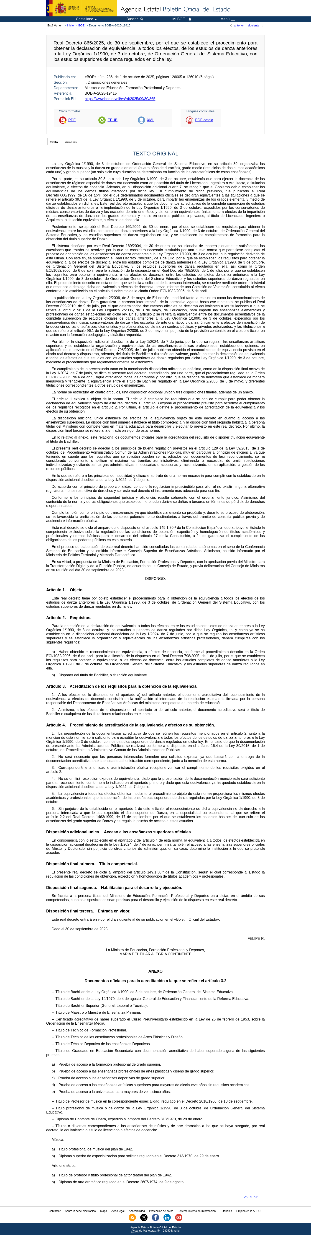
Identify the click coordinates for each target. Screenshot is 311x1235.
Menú (227, 19)
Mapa (103, 1211)
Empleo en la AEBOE (249, 1211)
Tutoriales (226, 1211)
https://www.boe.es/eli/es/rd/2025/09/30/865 (120, 99)
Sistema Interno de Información (197, 1211)
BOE (81, 25)
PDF (72, 120)
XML (150, 120)
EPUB (112, 120)
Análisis (71, 142)
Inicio (70, 25)
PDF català (204, 120)
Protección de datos (161, 1211)
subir (253, 1197)
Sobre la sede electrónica (80, 1211)
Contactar (55, 1211)
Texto (54, 142)
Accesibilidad (137, 1211)
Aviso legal (118, 1211)
